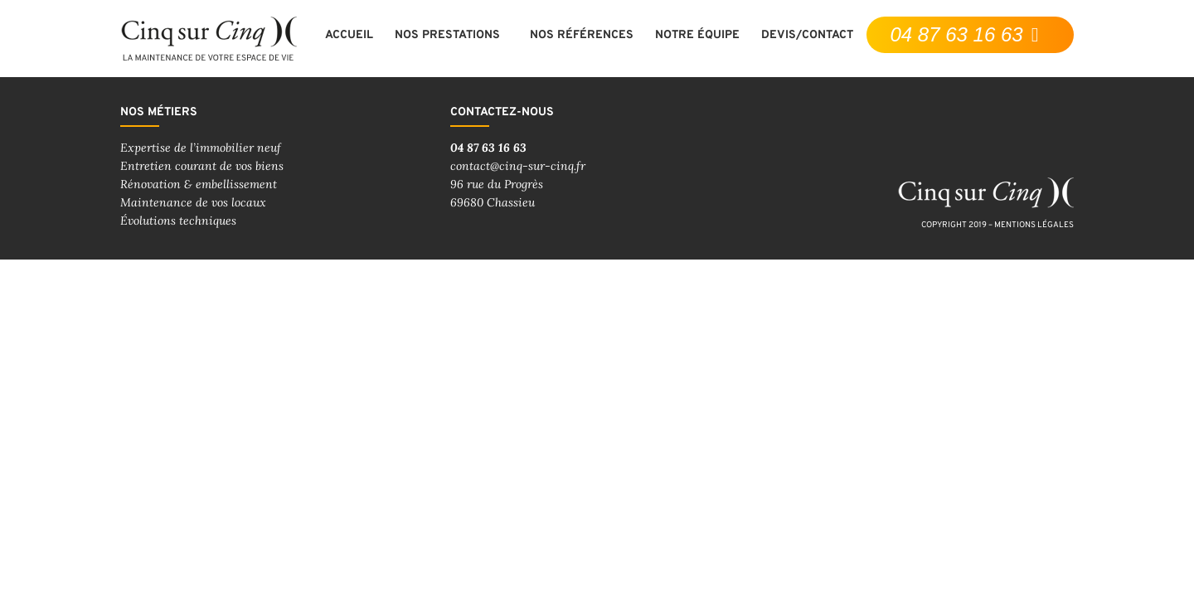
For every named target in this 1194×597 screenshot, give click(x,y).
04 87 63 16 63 (488, 147)
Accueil (349, 35)
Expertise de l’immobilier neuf (200, 147)
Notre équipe (697, 35)
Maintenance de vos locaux (193, 202)
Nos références (581, 35)
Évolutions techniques (178, 220)
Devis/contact (807, 35)
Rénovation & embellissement (198, 184)
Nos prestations (451, 35)
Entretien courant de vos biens (202, 165)
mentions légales (1034, 225)
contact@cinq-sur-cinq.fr (517, 165)
